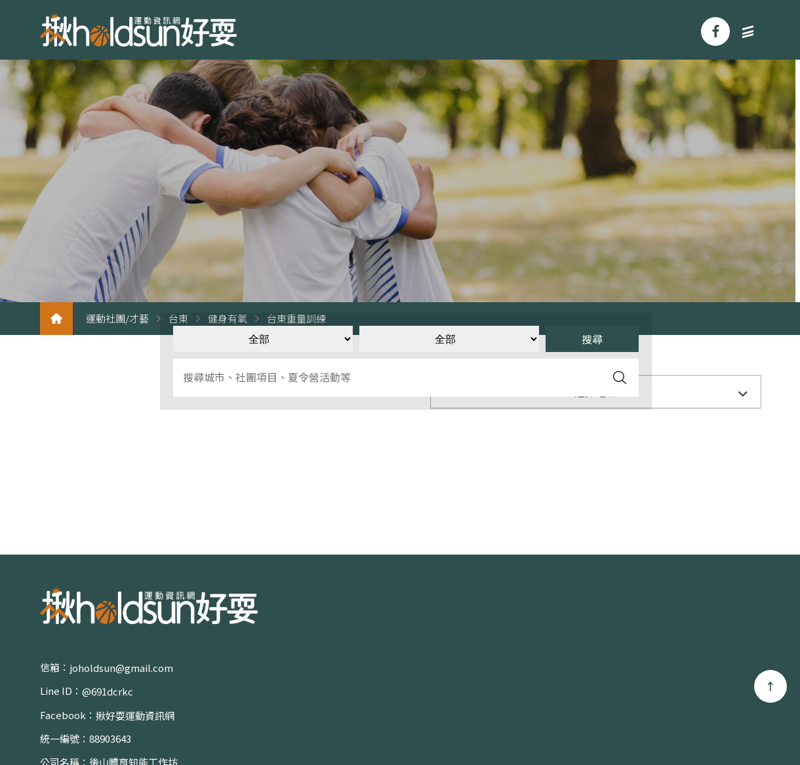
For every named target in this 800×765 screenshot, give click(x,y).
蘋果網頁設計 (376, 725)
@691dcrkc (287, 669)
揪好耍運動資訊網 (135, 692)
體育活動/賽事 (712, 670)
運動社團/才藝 (117, 319)
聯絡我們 (724, 692)
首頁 (462, 670)
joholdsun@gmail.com (121, 669)
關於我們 (527, 670)
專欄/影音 (647, 692)
